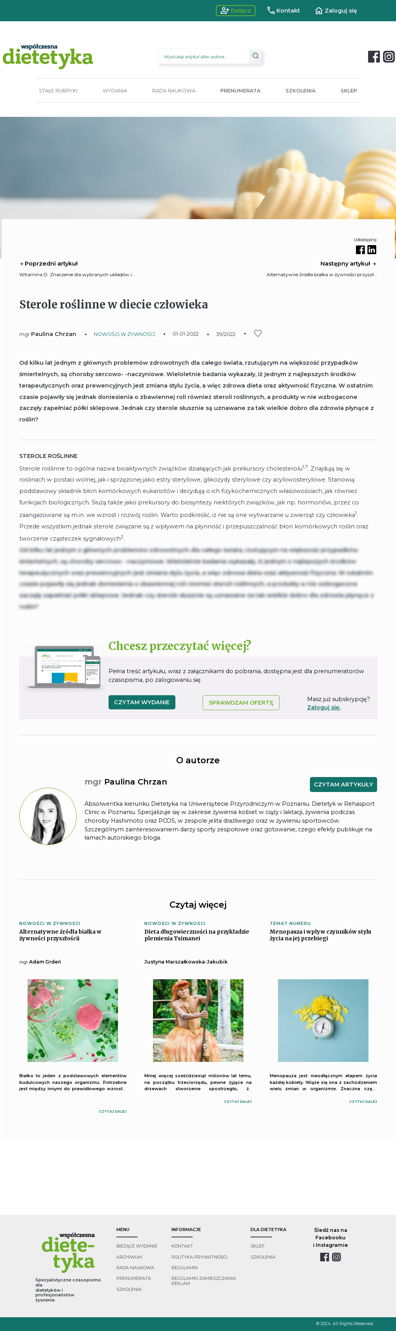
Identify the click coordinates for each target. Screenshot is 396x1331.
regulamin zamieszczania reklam (203, 1281)
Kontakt (283, 10)
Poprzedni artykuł (48, 263)
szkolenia (129, 1289)
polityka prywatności (199, 1257)
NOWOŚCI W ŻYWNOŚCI (124, 334)
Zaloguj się (335, 10)
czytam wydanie (141, 702)
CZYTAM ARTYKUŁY (343, 784)
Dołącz (235, 10)
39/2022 (226, 334)
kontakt (182, 1246)
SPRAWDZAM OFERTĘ (241, 702)
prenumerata (133, 1278)
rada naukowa (135, 1267)
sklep (257, 1246)
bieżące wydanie (136, 1246)
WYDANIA (115, 91)
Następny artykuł (348, 263)
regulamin (184, 1267)
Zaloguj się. (324, 707)
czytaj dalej (113, 1111)
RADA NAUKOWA (173, 91)
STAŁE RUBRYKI (58, 91)
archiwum (129, 1257)
